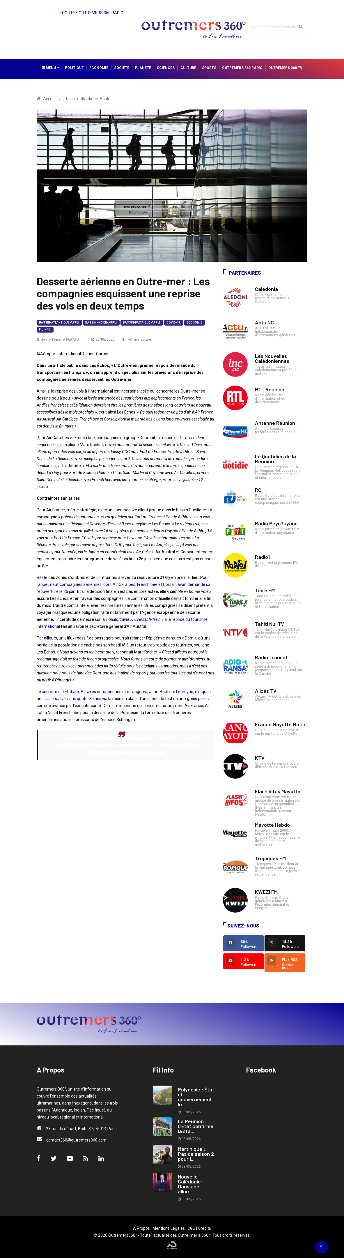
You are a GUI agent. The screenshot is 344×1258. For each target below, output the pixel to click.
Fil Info (45, 329)
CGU (191, 1228)
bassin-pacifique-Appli (141, 322)
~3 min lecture (136, 340)
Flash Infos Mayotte (277, 791)
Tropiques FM (270, 858)
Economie (98, 68)
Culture (188, 68)
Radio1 (262, 557)
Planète (143, 68)
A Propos (141, 1228)
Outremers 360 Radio (242, 68)
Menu (50, 68)
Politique (74, 68)
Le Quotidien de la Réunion (275, 458)
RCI (259, 490)
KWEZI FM (266, 891)
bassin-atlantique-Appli (59, 322)
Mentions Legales (169, 1228)
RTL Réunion (269, 389)
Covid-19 (173, 322)
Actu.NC (264, 322)
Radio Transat (271, 657)
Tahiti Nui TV (269, 624)
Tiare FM (265, 590)
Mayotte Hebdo (272, 824)
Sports (209, 68)
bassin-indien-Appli (101, 322)
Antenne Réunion (275, 423)
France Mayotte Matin (280, 724)
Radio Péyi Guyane (276, 523)
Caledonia (266, 289)
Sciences (166, 68)
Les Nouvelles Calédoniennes (272, 358)
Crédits (204, 1228)
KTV (260, 758)
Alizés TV (265, 691)
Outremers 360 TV (285, 68)
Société (121, 68)
